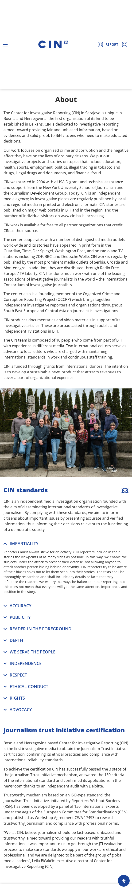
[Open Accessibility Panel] (124, 881)
